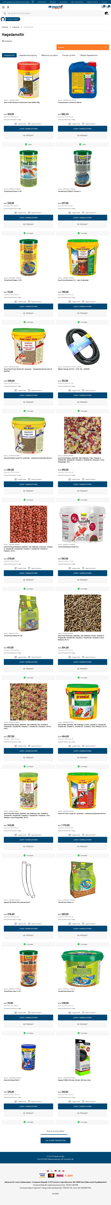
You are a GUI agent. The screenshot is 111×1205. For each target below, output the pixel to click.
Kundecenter (42, 2)
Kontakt (55, 1193)
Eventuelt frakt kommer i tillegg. (12, 119)
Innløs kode (63, 2)
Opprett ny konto (92, 2)
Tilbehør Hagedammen (88, 55)
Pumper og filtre (68, 55)
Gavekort (53, 2)
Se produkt (28, 135)
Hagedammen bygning (28, 55)
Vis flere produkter (56, 1140)
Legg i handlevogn (28, 129)
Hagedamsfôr (9, 55)
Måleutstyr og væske (49, 55)
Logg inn (104, 2)
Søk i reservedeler (77, 2)
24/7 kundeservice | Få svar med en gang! (16, 2)
